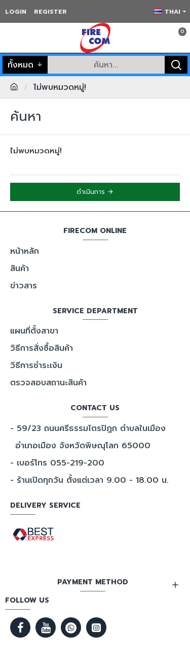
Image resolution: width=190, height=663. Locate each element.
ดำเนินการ (91, 191)
